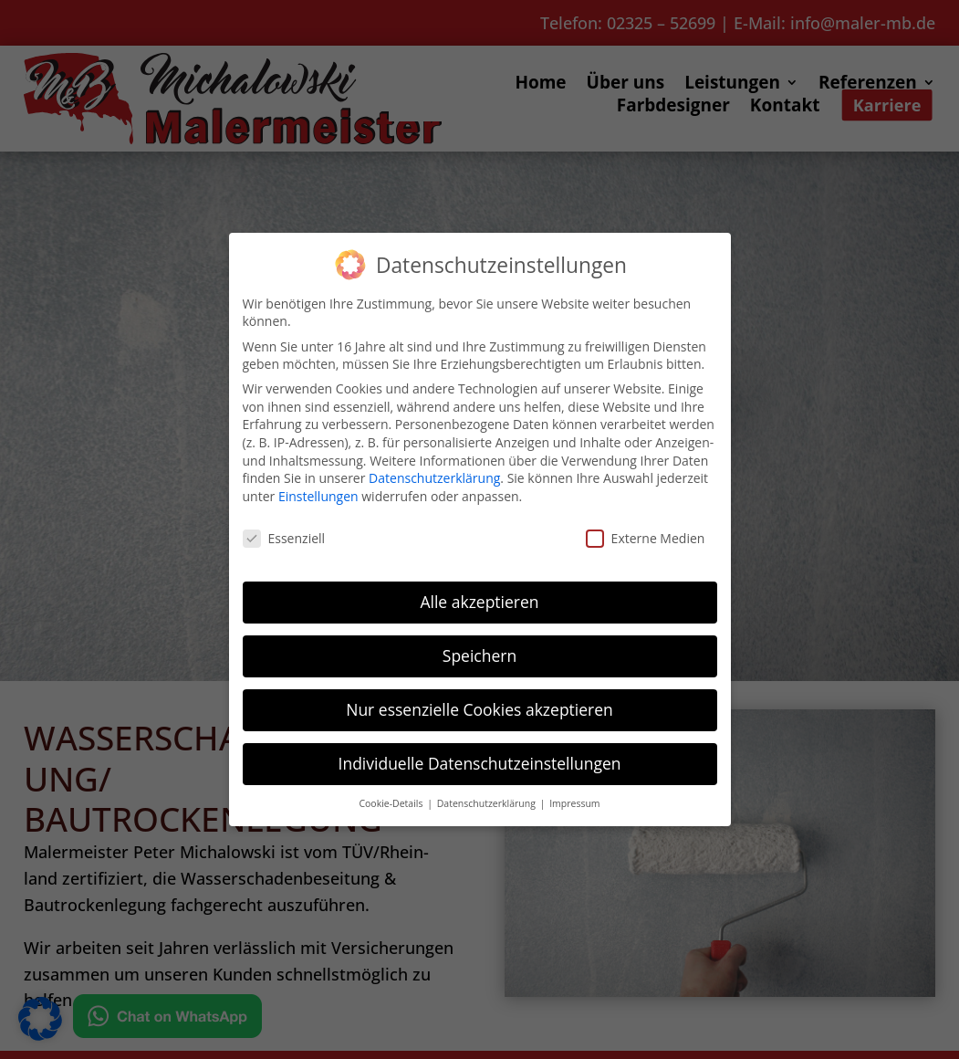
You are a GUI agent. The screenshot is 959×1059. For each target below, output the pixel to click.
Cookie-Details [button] (392, 803)
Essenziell (284, 538)
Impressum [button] (574, 803)
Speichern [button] (479, 655)
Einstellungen (318, 496)
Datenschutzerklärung (434, 478)
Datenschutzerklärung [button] (487, 803)
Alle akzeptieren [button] (479, 602)
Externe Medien (645, 538)
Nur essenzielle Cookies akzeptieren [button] (479, 709)
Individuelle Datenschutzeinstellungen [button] (480, 763)
